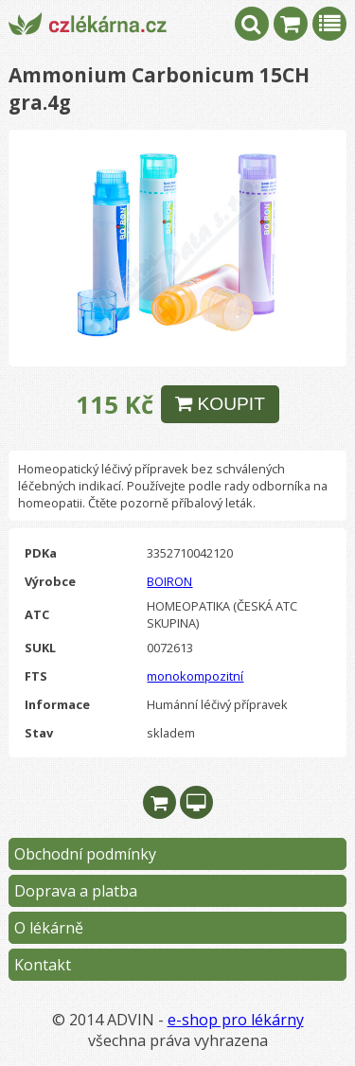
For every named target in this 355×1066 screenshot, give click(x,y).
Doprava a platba (75, 890)
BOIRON (169, 581)
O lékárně (48, 927)
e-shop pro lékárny (236, 1019)
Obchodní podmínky (85, 854)
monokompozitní (195, 675)
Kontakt (42, 964)
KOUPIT (220, 404)
